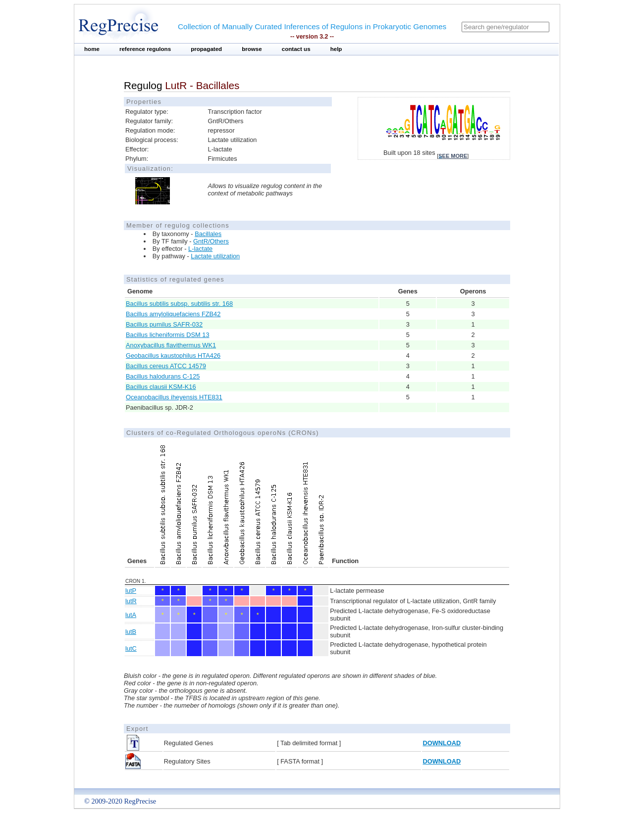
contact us (296, 49)
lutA (130, 615)
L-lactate (200, 248)
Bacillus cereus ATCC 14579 (166, 366)
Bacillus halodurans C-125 (163, 376)
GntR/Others (211, 241)
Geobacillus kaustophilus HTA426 (173, 355)
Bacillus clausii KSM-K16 (161, 386)
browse (252, 49)
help (336, 49)
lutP (130, 590)
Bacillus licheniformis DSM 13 (168, 334)
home (92, 49)
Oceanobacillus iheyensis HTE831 (174, 397)
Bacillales (208, 234)
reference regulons (145, 49)
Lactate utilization (215, 256)
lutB (130, 631)
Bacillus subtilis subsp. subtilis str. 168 (179, 303)
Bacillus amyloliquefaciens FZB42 (173, 314)
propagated (206, 49)
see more (452, 156)
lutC (131, 648)
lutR (131, 601)
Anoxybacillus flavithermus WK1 (171, 345)
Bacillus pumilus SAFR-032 (164, 324)
